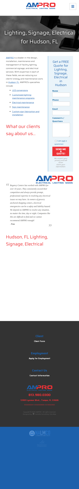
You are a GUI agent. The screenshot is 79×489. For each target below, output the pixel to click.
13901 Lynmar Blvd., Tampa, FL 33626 (39, 400)
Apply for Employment (39, 358)
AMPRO (10, 57)
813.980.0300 (40, 394)
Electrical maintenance (23, 102)
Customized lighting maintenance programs (23, 96)
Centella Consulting (41, 414)
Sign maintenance (21, 107)
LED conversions (20, 90)
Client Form (39, 341)
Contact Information (40, 375)
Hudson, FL (13, 82)
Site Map (53, 414)
